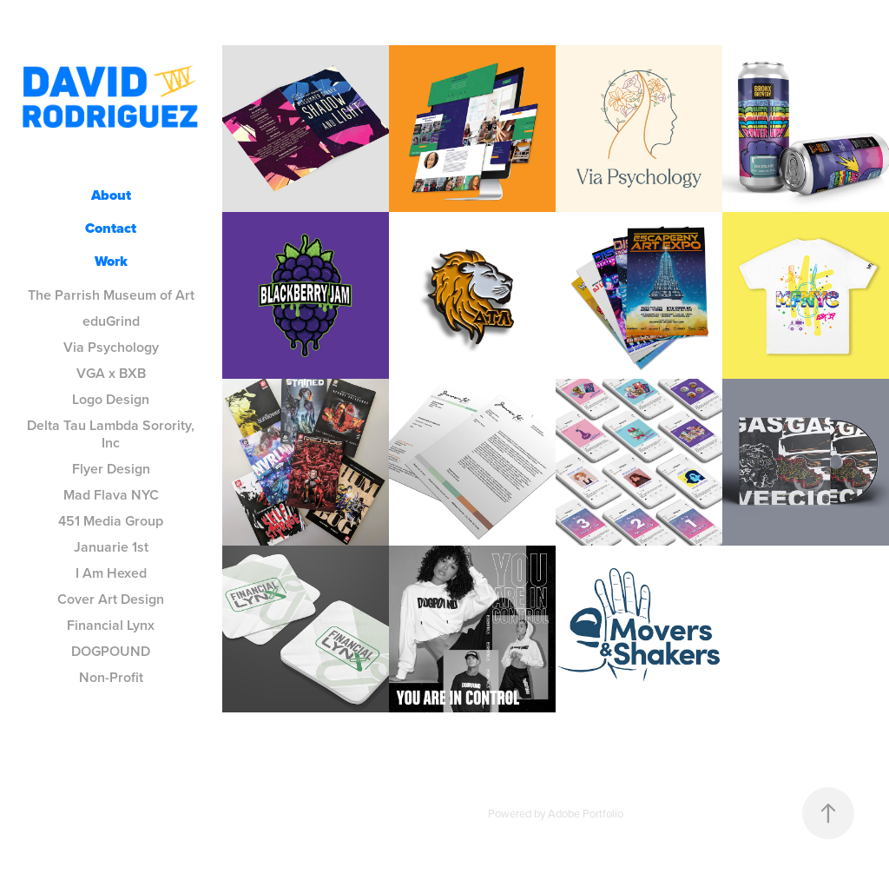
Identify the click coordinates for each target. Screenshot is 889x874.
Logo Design (110, 399)
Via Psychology (111, 347)
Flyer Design (111, 469)
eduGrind (111, 321)
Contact (110, 228)
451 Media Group (110, 521)
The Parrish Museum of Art (111, 295)
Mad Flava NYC (111, 495)
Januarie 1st (111, 547)
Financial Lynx (111, 625)
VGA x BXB (111, 373)
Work (111, 261)
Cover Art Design (110, 599)
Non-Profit (111, 677)
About (111, 195)
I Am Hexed (111, 573)
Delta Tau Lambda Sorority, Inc (110, 434)
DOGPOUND (110, 651)
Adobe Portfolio (585, 813)
